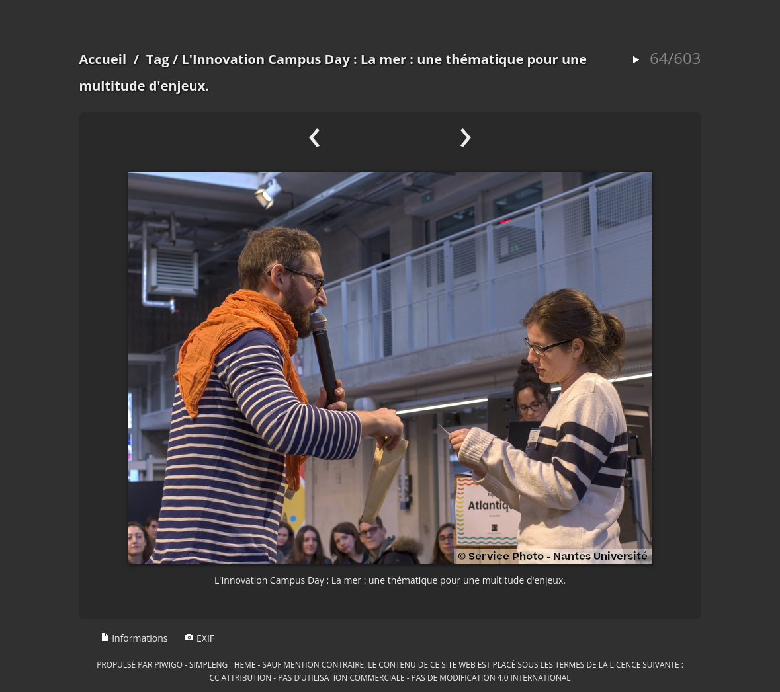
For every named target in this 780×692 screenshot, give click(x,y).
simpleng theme (222, 664)
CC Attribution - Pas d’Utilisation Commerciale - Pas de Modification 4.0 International (389, 677)
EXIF (199, 638)
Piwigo (168, 664)
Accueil (103, 59)
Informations (134, 638)
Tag (157, 59)
